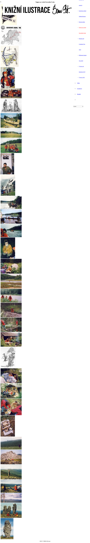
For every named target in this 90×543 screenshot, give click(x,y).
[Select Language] (78, 106)
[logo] (38, 14)
